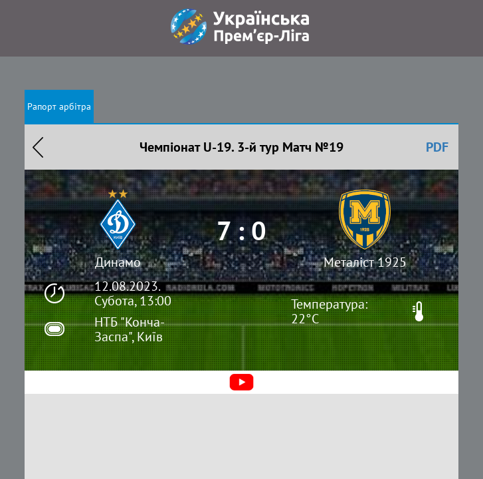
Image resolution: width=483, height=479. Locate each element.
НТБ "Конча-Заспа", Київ (129, 329)
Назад (38, 147)
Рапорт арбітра (59, 106)
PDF (437, 147)
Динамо (118, 262)
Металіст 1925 (365, 262)
